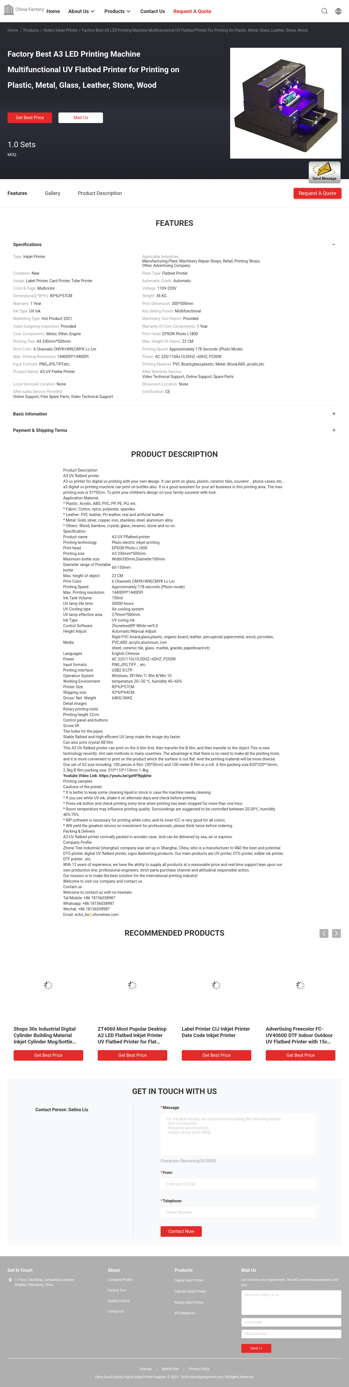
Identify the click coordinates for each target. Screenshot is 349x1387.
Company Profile (120, 1280)
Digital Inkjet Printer (189, 1280)
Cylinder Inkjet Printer (190, 1291)
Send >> (256, 1348)
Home (13, 30)
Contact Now (181, 1231)
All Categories (185, 1313)
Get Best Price (30, 117)
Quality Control (119, 1301)
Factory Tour (117, 1290)
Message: (171, 1107)
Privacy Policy (199, 1369)
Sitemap (145, 1369)
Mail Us (80, 117)
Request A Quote (317, 193)
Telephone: (172, 1201)
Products (31, 30)
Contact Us (116, 1311)
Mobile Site (170, 1369)
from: (168, 1172)
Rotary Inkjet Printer (60, 30)
